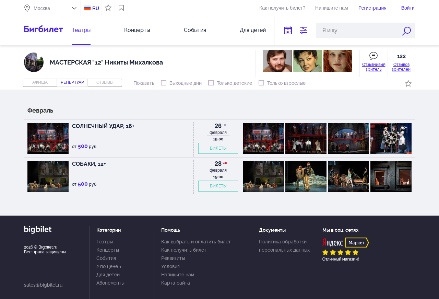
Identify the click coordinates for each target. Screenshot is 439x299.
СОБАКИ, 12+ (89, 164)
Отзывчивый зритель (373, 67)
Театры (81, 30)
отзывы (105, 82)
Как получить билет (183, 250)
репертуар (72, 82)
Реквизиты (173, 258)
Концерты (137, 30)
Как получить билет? (282, 8)
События (195, 30)
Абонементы (110, 283)
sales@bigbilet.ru (43, 285)
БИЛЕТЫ (218, 148)
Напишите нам (331, 8)
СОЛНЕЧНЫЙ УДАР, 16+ (103, 126)
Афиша (40, 82)
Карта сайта (175, 283)
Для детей (253, 30)
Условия (170, 266)
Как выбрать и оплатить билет (196, 241)
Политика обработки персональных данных (284, 246)
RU (95, 8)
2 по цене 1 (108, 266)
